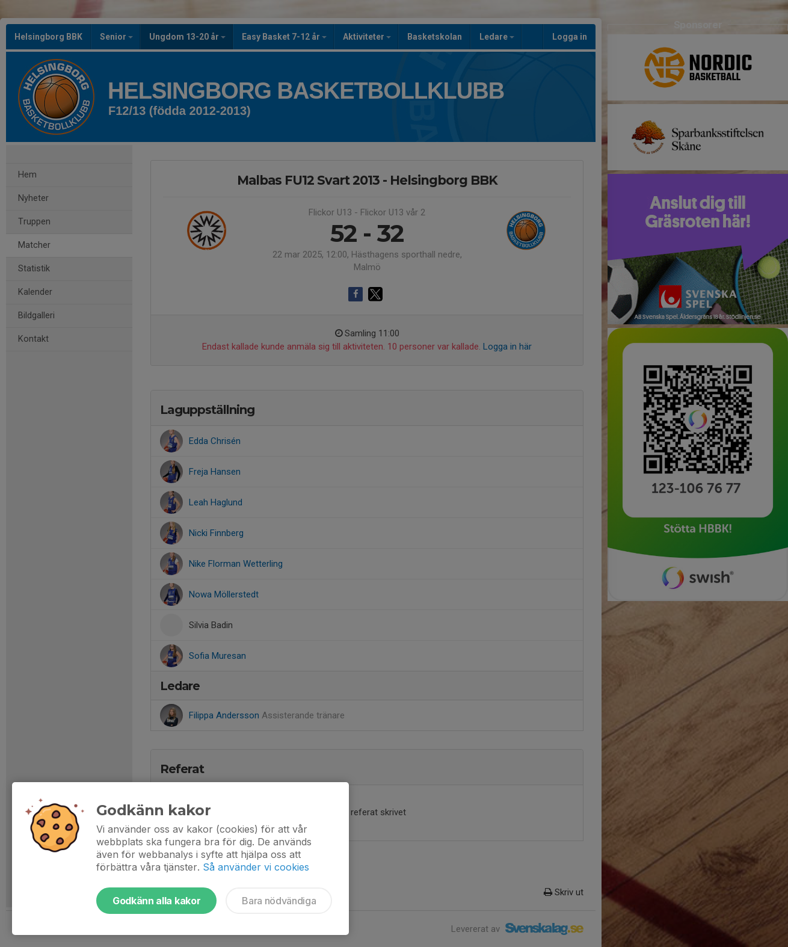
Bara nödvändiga (279, 901)
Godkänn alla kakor (156, 901)
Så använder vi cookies (256, 867)
